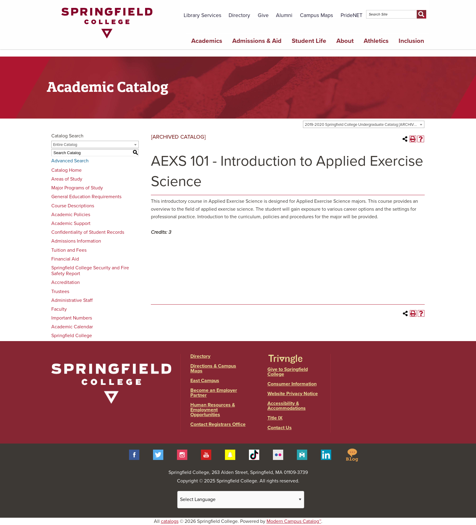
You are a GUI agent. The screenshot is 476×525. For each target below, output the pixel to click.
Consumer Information (292, 384)
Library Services (202, 15)
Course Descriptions (72, 206)
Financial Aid (65, 259)
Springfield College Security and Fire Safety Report (90, 271)
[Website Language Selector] (240, 499)
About (345, 41)
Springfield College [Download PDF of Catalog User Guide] (71, 336)
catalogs (169, 521)
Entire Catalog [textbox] (65, 144)
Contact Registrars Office (218, 424)
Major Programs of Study (77, 188)
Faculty (59, 309)
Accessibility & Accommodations (286, 405)
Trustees (60, 291)
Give (263, 15)
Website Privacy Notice (292, 394)
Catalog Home (66, 170)
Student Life (309, 41)
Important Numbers (71, 318)
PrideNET (351, 15)
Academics (206, 41)
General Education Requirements (86, 197)
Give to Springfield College (287, 371)
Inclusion (411, 41)
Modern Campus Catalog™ (294, 521)
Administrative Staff (72, 300)
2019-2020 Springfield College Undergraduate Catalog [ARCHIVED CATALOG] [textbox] (364, 124)
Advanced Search (70, 161)
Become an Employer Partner (213, 392)
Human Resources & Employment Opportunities (212, 410)
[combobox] (363, 124)
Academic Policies (70, 215)
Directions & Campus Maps (213, 368)
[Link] (106, 40)
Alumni (284, 15)
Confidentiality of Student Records (87, 232)
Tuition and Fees (69, 250)
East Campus (204, 381)
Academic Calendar (72, 327)
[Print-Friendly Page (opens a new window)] (413, 139)
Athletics (376, 41)
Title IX (275, 418)
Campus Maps (316, 15)
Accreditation (65, 282)
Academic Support (70, 223)
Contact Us (279, 428)
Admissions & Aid (256, 41)
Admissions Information (76, 241)
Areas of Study (66, 179)
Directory (239, 15)
